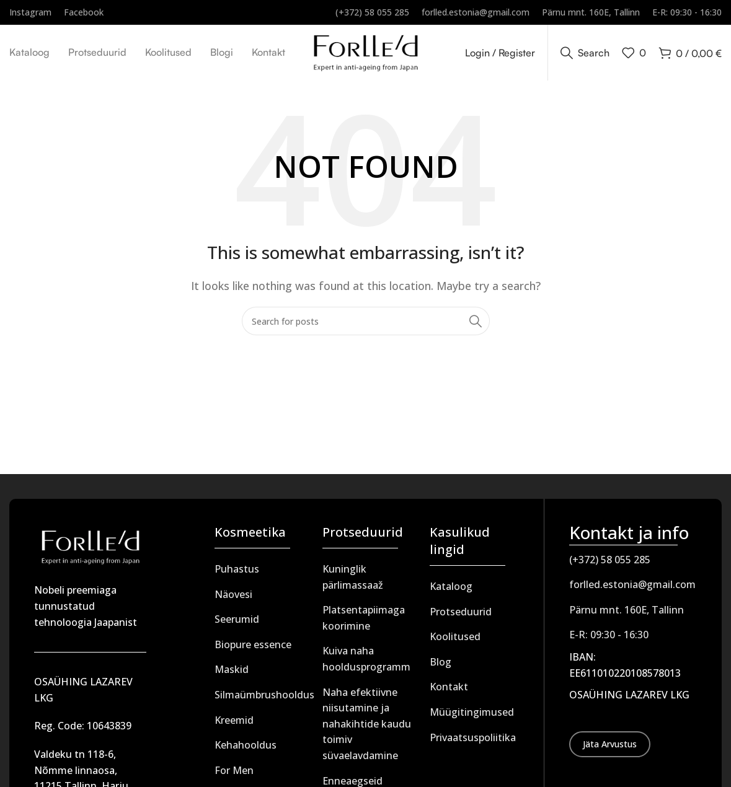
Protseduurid (461, 611)
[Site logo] (365, 51)
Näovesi (233, 594)
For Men (234, 770)
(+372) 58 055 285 (609, 559)
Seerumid (237, 619)
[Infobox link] (30, 12)
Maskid (232, 669)
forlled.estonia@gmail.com (632, 584)
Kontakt (449, 686)
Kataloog (451, 586)
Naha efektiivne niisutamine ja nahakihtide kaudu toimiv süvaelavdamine (366, 723)
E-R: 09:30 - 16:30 (609, 634)
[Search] (585, 52)
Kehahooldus (246, 745)
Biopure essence (253, 644)
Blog (440, 662)
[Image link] (90, 546)
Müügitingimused (472, 712)
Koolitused (455, 636)
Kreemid (234, 720)
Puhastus (237, 569)
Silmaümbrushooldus (264, 694)
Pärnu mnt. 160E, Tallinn (626, 610)
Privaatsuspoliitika (473, 737)
